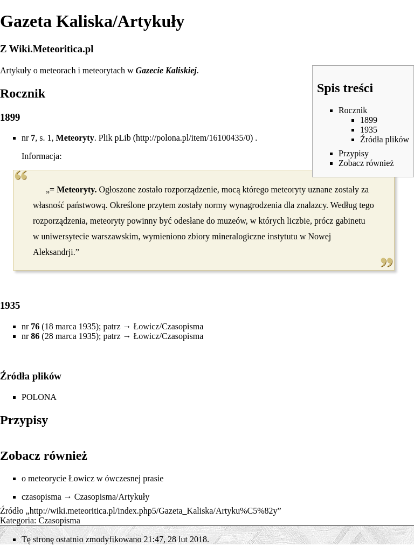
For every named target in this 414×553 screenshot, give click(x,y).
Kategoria (17, 520)
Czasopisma (59, 520)
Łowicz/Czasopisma (168, 326)
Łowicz (81, 478)
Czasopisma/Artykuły (112, 496)
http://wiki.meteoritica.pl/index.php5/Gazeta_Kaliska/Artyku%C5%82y (154, 510)
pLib (122, 137)
